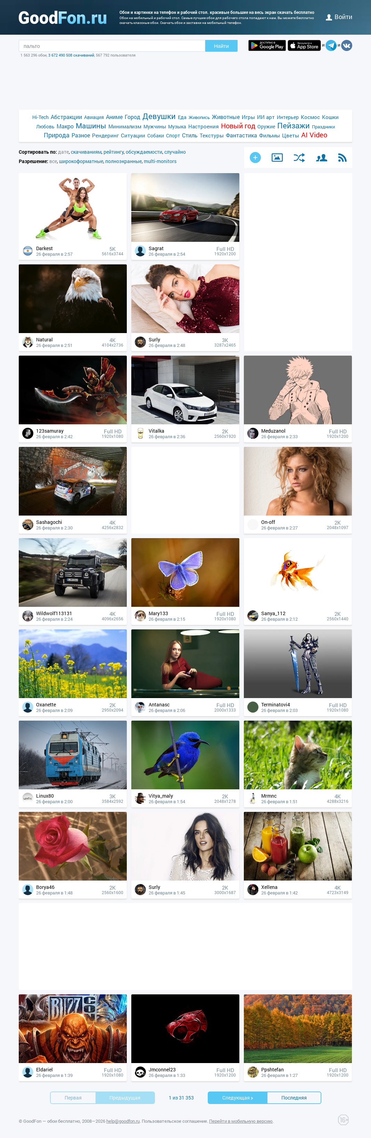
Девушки (159, 116)
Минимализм (124, 126)
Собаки (155, 135)
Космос (310, 116)
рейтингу (114, 151)
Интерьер (288, 117)
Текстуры (212, 135)
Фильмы (269, 135)
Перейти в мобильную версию (241, 1121)
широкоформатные (81, 161)
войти (339, 16)
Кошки (330, 116)
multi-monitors (160, 161)
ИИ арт (266, 116)
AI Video (314, 135)
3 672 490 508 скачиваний (71, 55)
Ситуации (133, 135)
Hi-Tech (40, 117)
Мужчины (154, 126)
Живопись (199, 117)
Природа (56, 135)
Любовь (45, 126)
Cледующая (238, 1097)
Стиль (190, 135)
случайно (175, 151)
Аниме (114, 116)
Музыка (177, 126)
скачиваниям (86, 151)
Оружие (266, 126)
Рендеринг (105, 135)
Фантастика (241, 135)
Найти (221, 46)
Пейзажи (293, 125)
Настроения (203, 126)
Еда (182, 117)
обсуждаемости (144, 151)
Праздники (323, 127)
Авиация (94, 117)
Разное (81, 135)
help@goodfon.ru (123, 1121)
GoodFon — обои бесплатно (51, 1121)
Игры (248, 116)
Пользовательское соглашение (174, 1121)
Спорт (173, 135)
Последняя (294, 1097)
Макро (65, 126)
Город (132, 116)
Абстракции (66, 116)
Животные (226, 116)
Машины (91, 126)
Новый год (238, 126)
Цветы (290, 135)
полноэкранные (123, 161)
